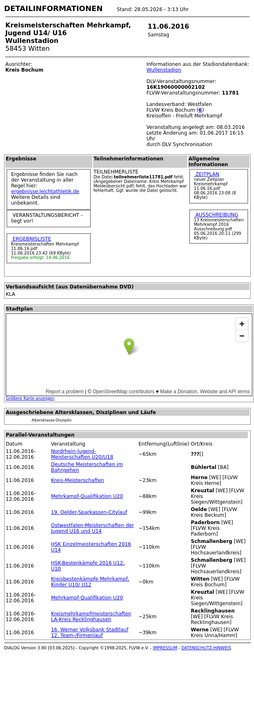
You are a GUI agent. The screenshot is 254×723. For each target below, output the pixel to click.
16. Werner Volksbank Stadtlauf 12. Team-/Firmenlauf (89, 632)
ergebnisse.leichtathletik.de (45, 191)
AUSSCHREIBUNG (216, 215)
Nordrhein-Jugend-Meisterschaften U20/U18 (82, 454)
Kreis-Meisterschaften (77, 480)
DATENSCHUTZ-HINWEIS (206, 648)
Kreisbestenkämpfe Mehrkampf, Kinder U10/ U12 (90, 582)
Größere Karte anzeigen (30, 398)
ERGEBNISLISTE (31, 239)
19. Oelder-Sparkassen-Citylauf (89, 512)
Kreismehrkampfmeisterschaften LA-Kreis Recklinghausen (91, 616)
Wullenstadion (163, 70)
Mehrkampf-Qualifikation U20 (87, 496)
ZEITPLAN (206, 174)
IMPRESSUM (165, 648)
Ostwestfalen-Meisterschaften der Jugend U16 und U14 (92, 528)
